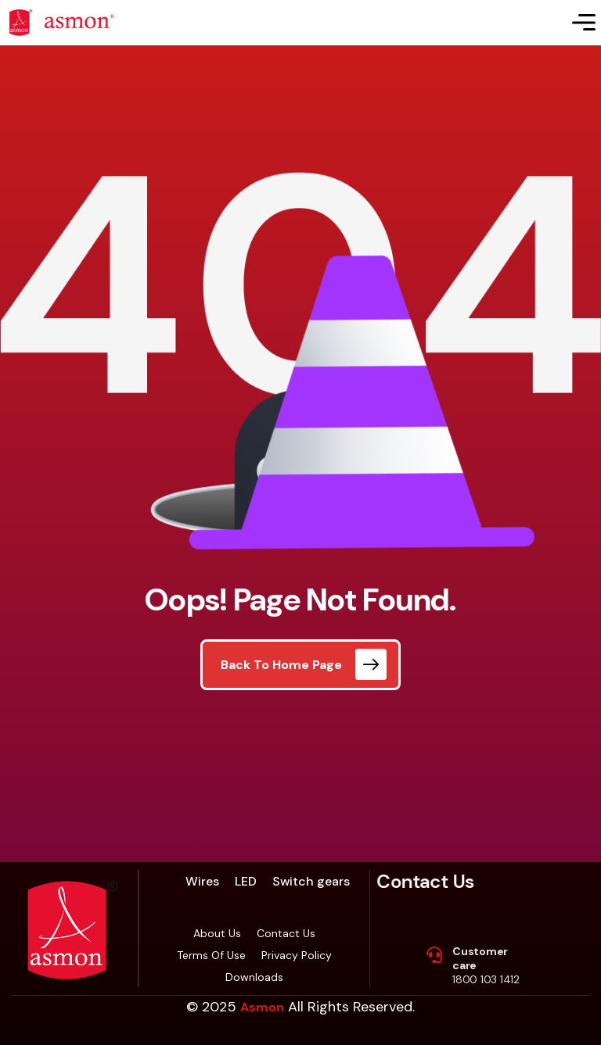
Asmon (262, 1007)
